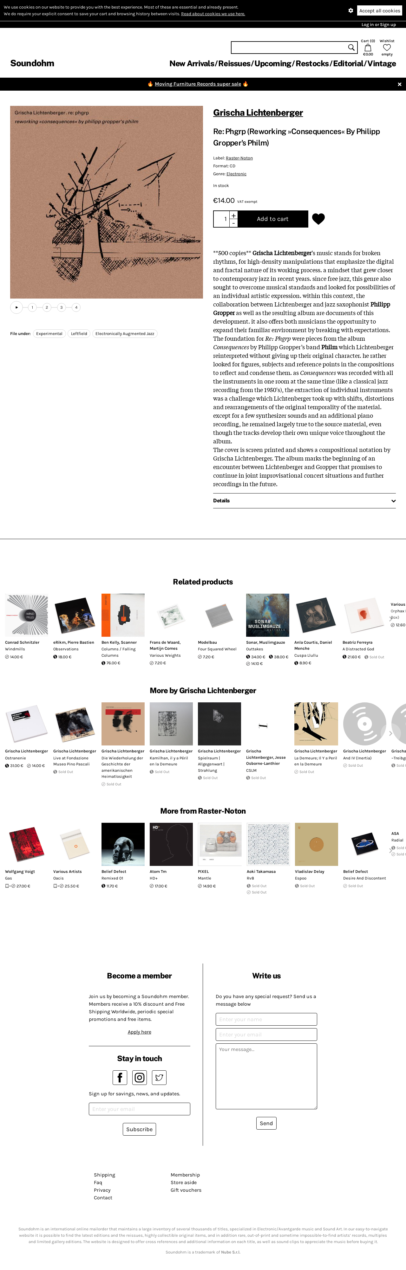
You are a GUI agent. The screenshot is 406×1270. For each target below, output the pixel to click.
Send (266, 1123)
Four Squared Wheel (217, 649)
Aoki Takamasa (261, 871)
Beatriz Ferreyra (357, 642)
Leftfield (79, 333)
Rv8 (250, 878)
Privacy (102, 1190)
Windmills (15, 649)
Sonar (251, 642)
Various (398, 604)
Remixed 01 (112, 878)
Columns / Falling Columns (118, 652)
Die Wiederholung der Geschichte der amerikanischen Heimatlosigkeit (122, 767)
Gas (8, 878)
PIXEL (203, 871)
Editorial (348, 63)
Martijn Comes (164, 648)
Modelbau (207, 642)
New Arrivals (191, 63)
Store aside (184, 1182)
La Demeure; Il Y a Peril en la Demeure (315, 761)
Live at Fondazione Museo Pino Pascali (71, 761)
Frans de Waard (165, 642)
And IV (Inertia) (357, 758)
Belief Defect (114, 871)
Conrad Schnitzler (22, 642)
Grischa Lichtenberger (258, 112)
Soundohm (32, 63)
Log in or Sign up (379, 24)
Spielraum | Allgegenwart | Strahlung (211, 764)
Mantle (204, 878)
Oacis (58, 878)
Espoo (300, 878)
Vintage (381, 63)
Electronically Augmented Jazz (124, 333)
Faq (98, 1182)
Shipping (104, 1175)
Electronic (236, 174)
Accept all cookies (379, 11)
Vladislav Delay (309, 871)
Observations (66, 649)
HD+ (154, 878)
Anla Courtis (306, 642)
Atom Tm (158, 871)
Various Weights (165, 655)
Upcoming (272, 63)
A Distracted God (358, 649)
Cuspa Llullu (306, 655)
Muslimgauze (272, 642)
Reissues (234, 63)
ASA (395, 833)
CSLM (251, 770)
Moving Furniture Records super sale (198, 84)
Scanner (129, 642)
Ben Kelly (110, 642)
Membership (185, 1175)
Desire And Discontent (364, 878)
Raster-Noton (239, 158)
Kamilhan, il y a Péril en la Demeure (169, 761)
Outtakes (254, 649)
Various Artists (67, 871)
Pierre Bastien (81, 642)
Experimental (49, 333)
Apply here (139, 1032)
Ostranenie (15, 758)
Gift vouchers (186, 1190)
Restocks (312, 63)
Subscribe (139, 1129)
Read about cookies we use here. (213, 13)
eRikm (59, 642)
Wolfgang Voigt (20, 871)
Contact (103, 1198)
